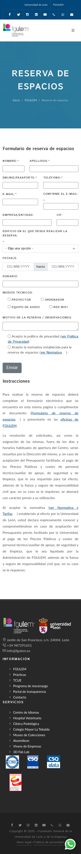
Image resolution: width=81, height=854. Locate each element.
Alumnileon (21, 741)
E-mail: (9, 194)
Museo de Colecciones (29, 735)
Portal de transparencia (29, 691)
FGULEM (58, 4)
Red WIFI (60, 307)
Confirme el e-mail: (60, 194)
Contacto (19, 697)
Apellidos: (39, 161)
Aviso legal (24, 842)
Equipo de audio (25, 307)
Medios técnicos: (18, 293)
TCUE (17, 680)
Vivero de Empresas (27, 746)
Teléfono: (52, 178)
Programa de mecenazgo (30, 686)
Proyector (21, 300)
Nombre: (10, 161)
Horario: (10, 276)
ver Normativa (51, 352)
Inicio (16, 100)
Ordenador (54, 300)
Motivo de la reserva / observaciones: (37, 318)
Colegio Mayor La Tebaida (31, 729)
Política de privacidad (49, 842)
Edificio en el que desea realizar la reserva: (35, 233)
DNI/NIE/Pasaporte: (19, 178)
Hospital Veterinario (27, 718)
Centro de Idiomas (26, 712)
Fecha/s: (10, 258)
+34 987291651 (19, 645)
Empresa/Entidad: (18, 215)
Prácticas (19, 675)
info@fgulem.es (18, 651)
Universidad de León (36, 4)
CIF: (60, 215)
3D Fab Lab (21, 752)
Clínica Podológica (26, 724)
